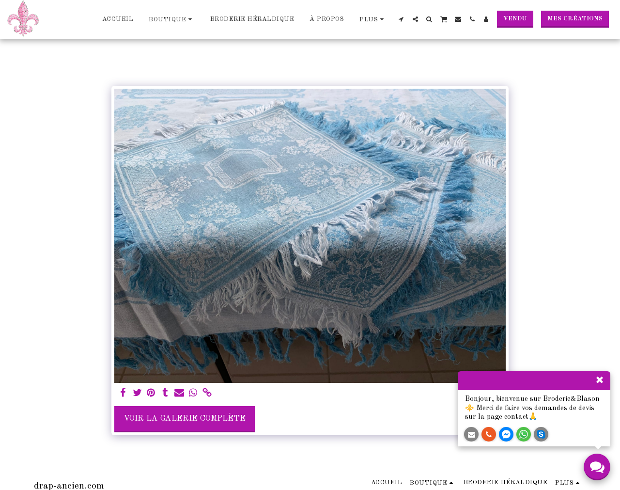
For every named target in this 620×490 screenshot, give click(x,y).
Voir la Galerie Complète (185, 418)
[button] (401, 19)
